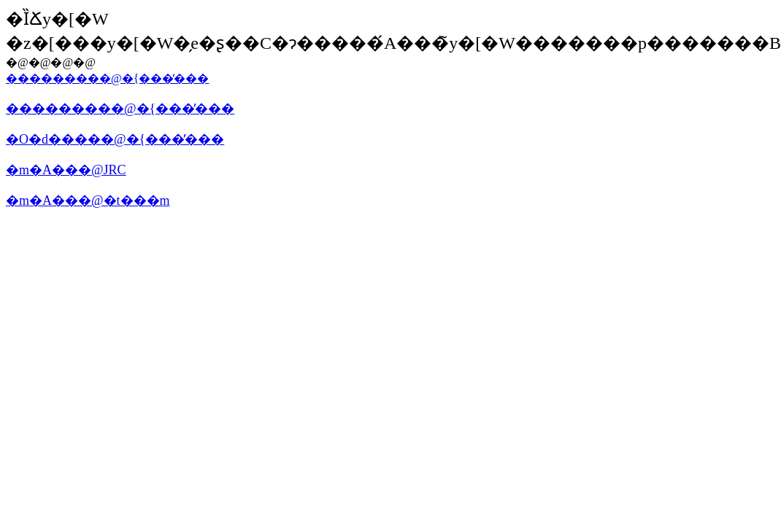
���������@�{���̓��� (107, 78)
